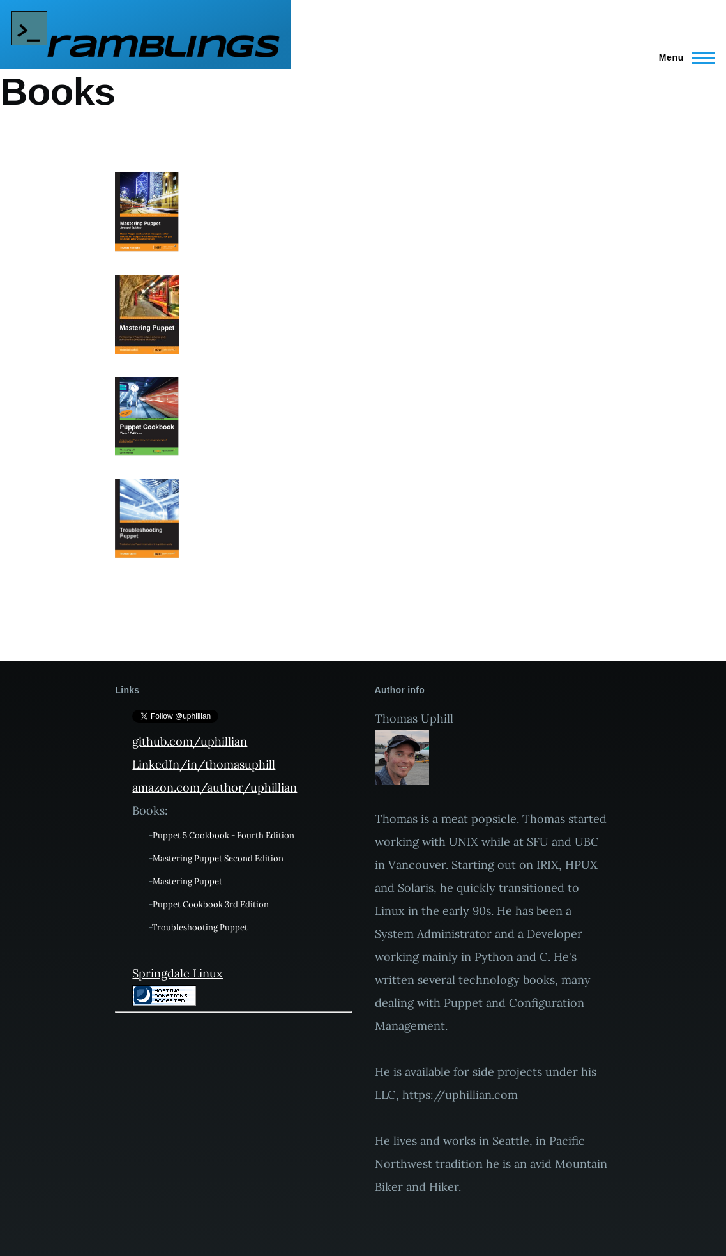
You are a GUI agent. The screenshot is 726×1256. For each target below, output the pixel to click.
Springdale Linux (177, 973)
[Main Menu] (682, 57)
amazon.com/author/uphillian (214, 787)
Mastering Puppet (187, 881)
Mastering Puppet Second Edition (218, 858)
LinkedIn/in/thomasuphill (203, 764)
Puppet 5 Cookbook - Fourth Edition (223, 835)
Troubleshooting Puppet (200, 927)
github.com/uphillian (189, 741)
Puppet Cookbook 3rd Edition (211, 904)
